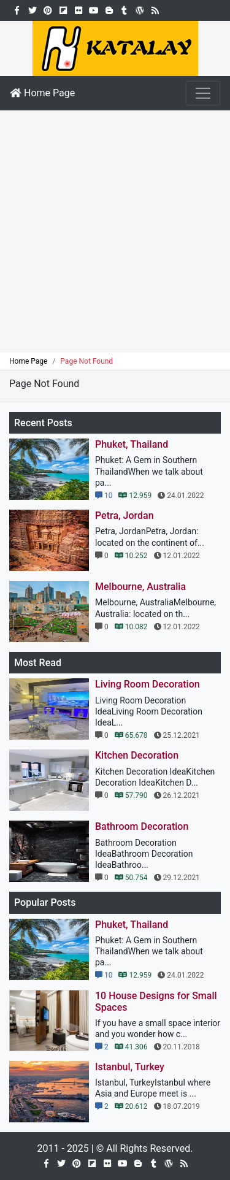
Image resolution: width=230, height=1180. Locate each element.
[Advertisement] (115, 232)
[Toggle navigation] (203, 93)
